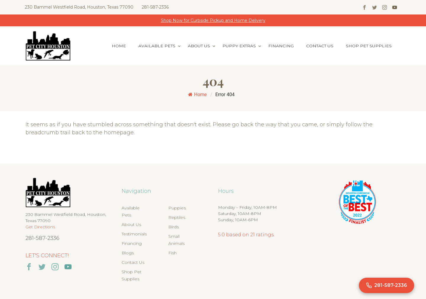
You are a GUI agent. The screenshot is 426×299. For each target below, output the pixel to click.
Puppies (177, 208)
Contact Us (319, 46)
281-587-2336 (155, 7)
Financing (281, 46)
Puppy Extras (239, 46)
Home (119, 46)
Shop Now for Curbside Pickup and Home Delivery (213, 20)
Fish (172, 253)
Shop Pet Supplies (369, 46)
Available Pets (156, 46)
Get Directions (40, 226)
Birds (173, 226)
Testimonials (134, 234)
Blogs (128, 253)
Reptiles (176, 217)
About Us (199, 46)
